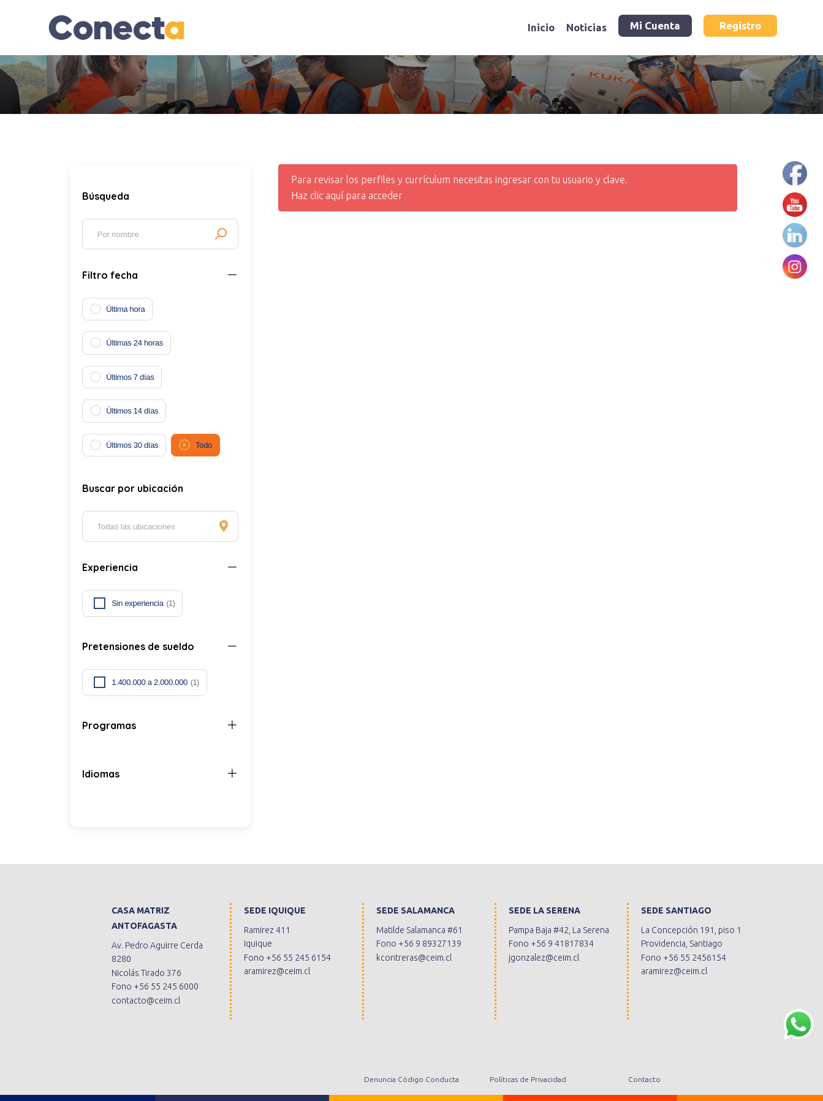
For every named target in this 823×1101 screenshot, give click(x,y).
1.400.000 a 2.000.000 (155, 682)
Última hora (125, 309)
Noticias (586, 27)
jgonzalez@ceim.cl (544, 958)
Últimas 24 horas (134, 342)
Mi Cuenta (655, 25)
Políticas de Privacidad (528, 1079)
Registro (740, 25)
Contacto (644, 1079)
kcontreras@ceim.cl (414, 958)
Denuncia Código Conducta (411, 1079)
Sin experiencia (143, 603)
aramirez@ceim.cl (277, 971)
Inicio (541, 27)
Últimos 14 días (132, 410)
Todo (203, 445)
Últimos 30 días (132, 445)
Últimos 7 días (130, 377)
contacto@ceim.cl (146, 1000)
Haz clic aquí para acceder (347, 195)
